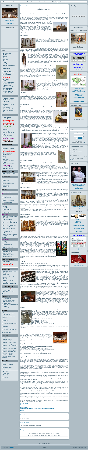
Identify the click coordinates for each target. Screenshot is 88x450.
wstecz (22, 410)
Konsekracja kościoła (8, 108)
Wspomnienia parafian (8, 110)
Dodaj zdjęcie (6, 374)
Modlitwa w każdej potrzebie (10, 342)
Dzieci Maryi (6, 207)
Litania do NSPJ (7, 290)
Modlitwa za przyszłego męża (10, 350)
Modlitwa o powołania (8, 354)
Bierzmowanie (6, 182)
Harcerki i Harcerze (7, 202)
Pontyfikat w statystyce (8, 278)
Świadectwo (6, 326)
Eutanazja (5, 320)
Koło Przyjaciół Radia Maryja (10, 216)
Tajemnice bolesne (7, 366)
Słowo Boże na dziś (7, 251)
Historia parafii (24, 403)
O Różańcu (5, 363)
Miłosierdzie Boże (7, 298)
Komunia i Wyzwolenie (8, 200)
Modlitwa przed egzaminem (9, 344)
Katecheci (5, 129)
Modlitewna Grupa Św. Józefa (10, 234)
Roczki (4, 157)
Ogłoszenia (62, 1)
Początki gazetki (7, 261)
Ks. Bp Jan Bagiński (8, 99)
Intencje (54, 1)
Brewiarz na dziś (7, 253)
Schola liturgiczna (7, 209)
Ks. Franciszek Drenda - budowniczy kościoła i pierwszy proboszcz (37, 408)
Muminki (5, 242)
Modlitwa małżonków (8, 353)
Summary (5, 111)
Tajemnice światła (7, 367)
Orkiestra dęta (6, 212)
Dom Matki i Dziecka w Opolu (10, 329)
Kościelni (5, 128)
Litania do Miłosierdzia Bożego (10, 304)
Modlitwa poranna (7, 337)
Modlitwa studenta (7, 339)
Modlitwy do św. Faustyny (9, 300)
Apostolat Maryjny (7, 219)
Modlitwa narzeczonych (8, 347)
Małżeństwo (6, 185)
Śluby (4, 162)
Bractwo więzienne (7, 244)
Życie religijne (24, 407)
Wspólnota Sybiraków (8, 246)
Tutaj (84, 142)
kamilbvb (72, 159)
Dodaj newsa (6, 373)
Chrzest (5, 179)
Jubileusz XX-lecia (25, 406)
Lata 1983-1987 (7, 107)
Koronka (5, 306)
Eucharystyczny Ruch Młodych (10, 196)
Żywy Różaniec (6, 217)
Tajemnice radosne (7, 369)
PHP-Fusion (12, 447)
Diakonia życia (6, 328)
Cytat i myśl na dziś (7, 256)
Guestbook (5, 377)
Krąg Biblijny (6, 199)
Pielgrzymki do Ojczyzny (9, 282)
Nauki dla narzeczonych (8, 160)
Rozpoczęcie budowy (8, 102)
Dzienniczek (6, 307)
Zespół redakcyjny (7, 263)
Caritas (5, 241)
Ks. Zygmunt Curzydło (8, 98)
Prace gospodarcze (7, 135)
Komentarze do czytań (8, 254)
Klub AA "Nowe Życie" (8, 247)
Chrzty (4, 156)
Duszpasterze (23, 404)
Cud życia (5, 322)
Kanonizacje (6, 274)
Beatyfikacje (6, 272)
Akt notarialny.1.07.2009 (9, 173)
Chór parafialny (6, 210)
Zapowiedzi (6, 159)
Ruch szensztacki (7, 197)
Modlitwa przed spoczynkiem (10, 345)
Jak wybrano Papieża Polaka (10, 271)
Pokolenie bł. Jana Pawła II (9, 283)
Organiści (5, 134)
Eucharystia (6, 180)
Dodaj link (5, 371)
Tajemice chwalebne (8, 364)
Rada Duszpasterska (8, 131)
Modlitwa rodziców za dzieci (9, 351)
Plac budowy (6, 101)
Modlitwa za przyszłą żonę (9, 348)
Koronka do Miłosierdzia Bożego (78, 207)
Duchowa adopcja (7, 319)
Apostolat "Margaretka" (8, 221)
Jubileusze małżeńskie (8, 163)
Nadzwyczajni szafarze (8, 132)
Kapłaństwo (6, 186)
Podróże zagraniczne (8, 280)
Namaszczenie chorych (8, 183)
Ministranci (5, 206)
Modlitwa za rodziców (8, 341)
